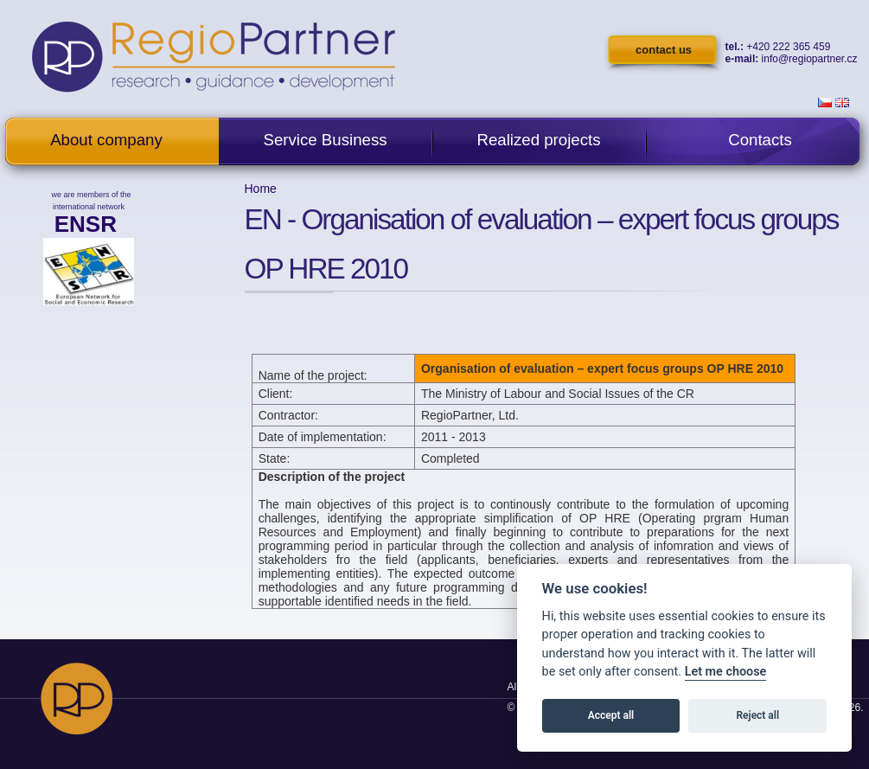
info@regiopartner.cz (810, 59)
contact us (664, 49)
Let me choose (726, 671)
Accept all (611, 715)
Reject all (758, 715)
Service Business (325, 140)
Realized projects (538, 140)
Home (261, 188)
